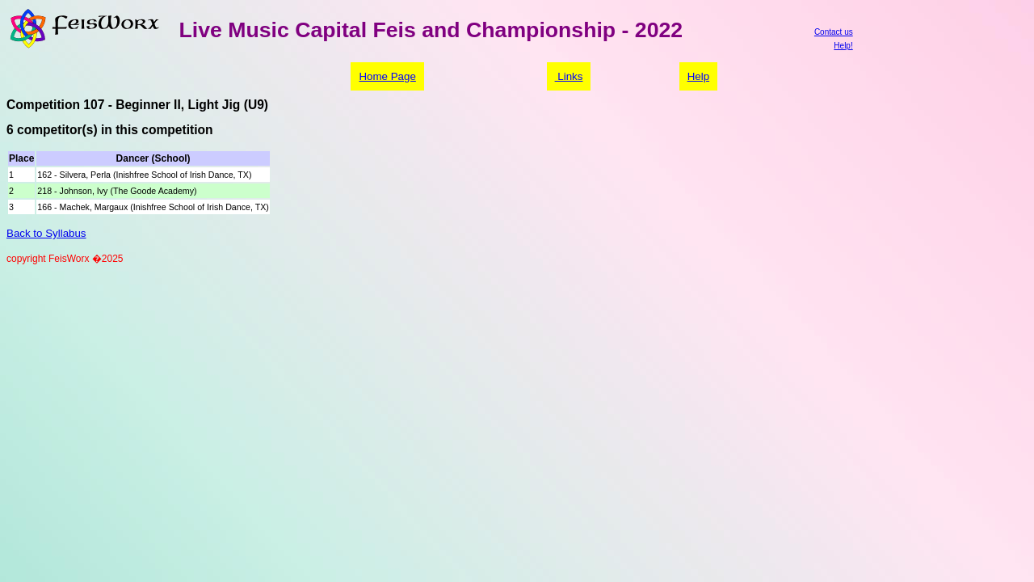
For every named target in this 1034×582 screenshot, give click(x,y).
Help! (843, 45)
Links (569, 76)
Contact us (833, 31)
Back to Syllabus (46, 233)
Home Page (387, 76)
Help (698, 76)
